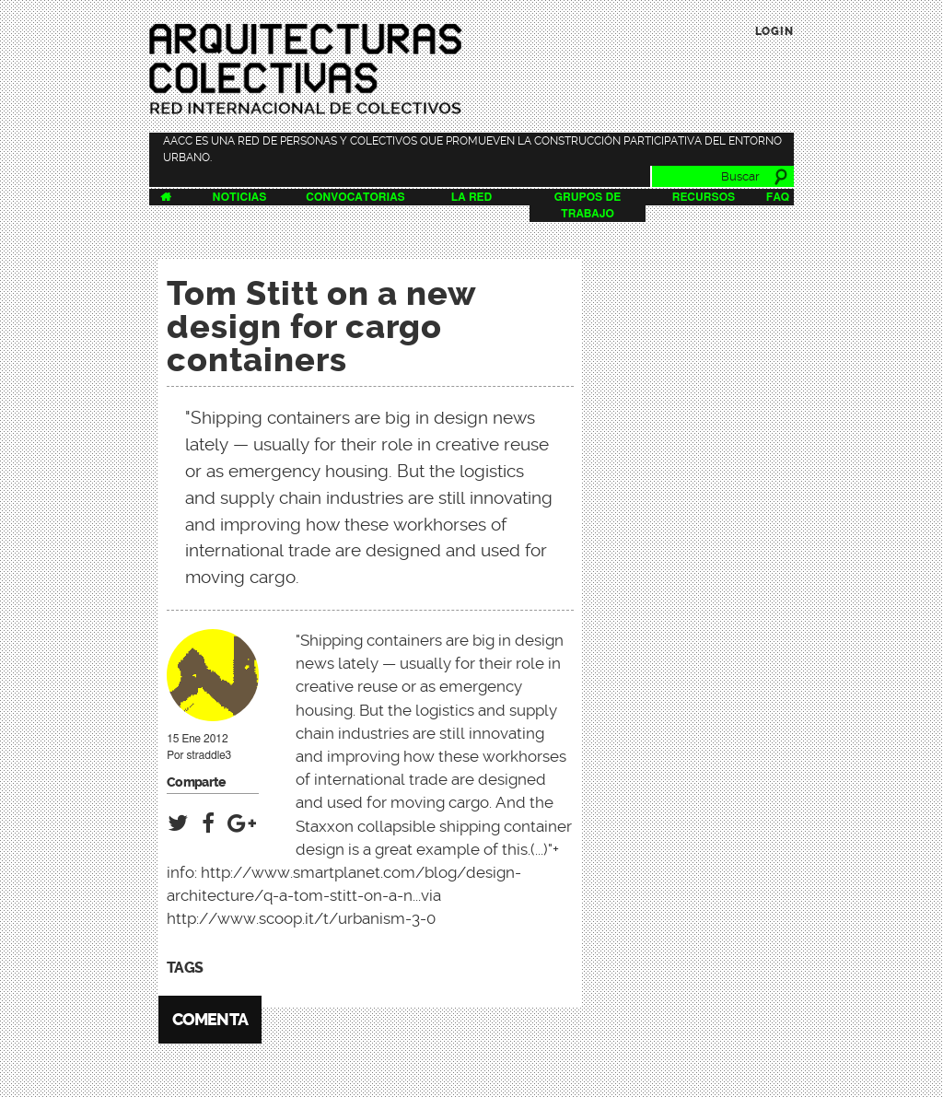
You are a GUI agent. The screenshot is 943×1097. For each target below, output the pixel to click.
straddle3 (208, 755)
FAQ (777, 197)
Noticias (240, 197)
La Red (471, 197)
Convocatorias (355, 197)
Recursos (704, 197)
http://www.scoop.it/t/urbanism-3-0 (301, 918)
